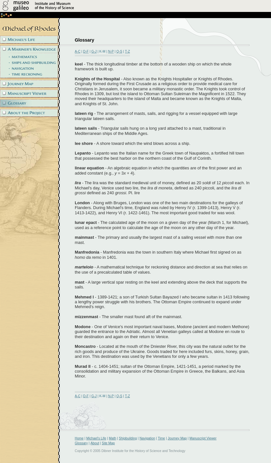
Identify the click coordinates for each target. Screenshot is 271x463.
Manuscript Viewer (203, 438)
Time (161, 438)
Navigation (147, 438)
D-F (86, 51)
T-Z (127, 51)
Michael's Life (96, 438)
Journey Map (177, 438)
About (95, 443)
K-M (102, 51)
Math (112, 438)
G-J (94, 51)
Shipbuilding (128, 438)
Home (79, 438)
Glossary (81, 443)
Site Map (108, 443)
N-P (110, 51)
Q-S (119, 51)
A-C (78, 51)
